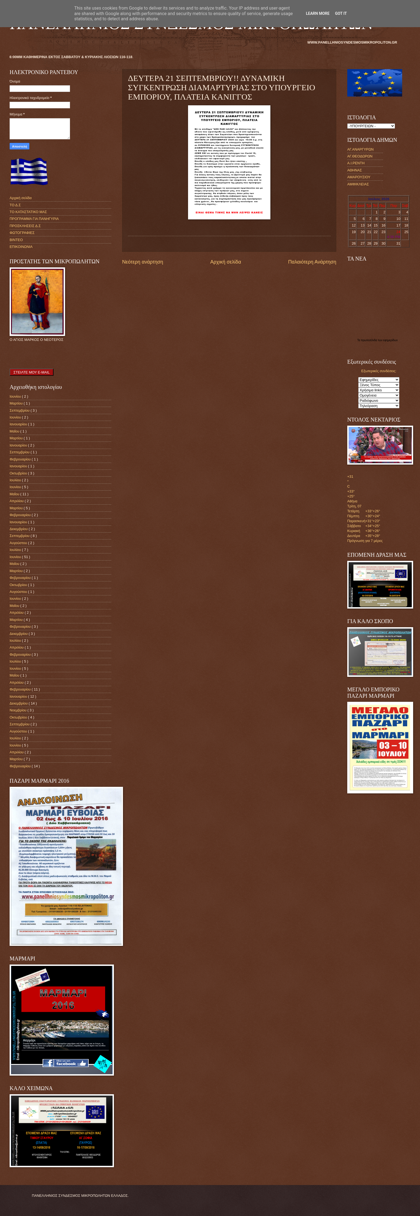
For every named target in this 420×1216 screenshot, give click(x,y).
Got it (341, 13)
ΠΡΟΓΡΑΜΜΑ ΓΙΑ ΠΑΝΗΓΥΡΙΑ (34, 219)
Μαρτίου (17, 403)
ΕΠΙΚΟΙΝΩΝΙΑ (21, 247)
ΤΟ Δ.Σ (15, 205)
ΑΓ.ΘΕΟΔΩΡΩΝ (360, 156)
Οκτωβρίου (19, 473)
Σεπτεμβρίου (20, 410)
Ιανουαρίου (19, 424)
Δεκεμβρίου (19, 529)
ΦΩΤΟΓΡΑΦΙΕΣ (22, 233)
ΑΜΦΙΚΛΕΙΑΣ (358, 184)
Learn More (317, 13)
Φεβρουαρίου (21, 459)
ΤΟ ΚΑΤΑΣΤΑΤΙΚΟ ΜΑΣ (28, 212)
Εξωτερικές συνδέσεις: (378, 371)
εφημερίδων (390, 340)
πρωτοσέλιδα (369, 340)
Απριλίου (17, 501)
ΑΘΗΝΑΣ (354, 170)
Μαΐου (15, 431)
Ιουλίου (16, 480)
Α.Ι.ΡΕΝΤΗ (356, 163)
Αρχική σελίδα (225, 262)
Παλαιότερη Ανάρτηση (312, 262)
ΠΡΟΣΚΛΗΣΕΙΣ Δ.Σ (25, 226)
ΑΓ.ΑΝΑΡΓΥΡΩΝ (360, 149)
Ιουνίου (16, 396)
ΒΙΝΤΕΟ (16, 240)
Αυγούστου (19, 543)
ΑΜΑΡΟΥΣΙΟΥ (358, 177)
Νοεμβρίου (18, 710)
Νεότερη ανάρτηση (142, 262)
